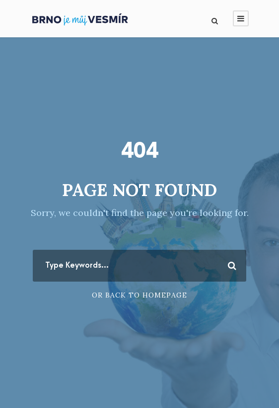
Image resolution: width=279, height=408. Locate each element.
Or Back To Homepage (139, 295)
